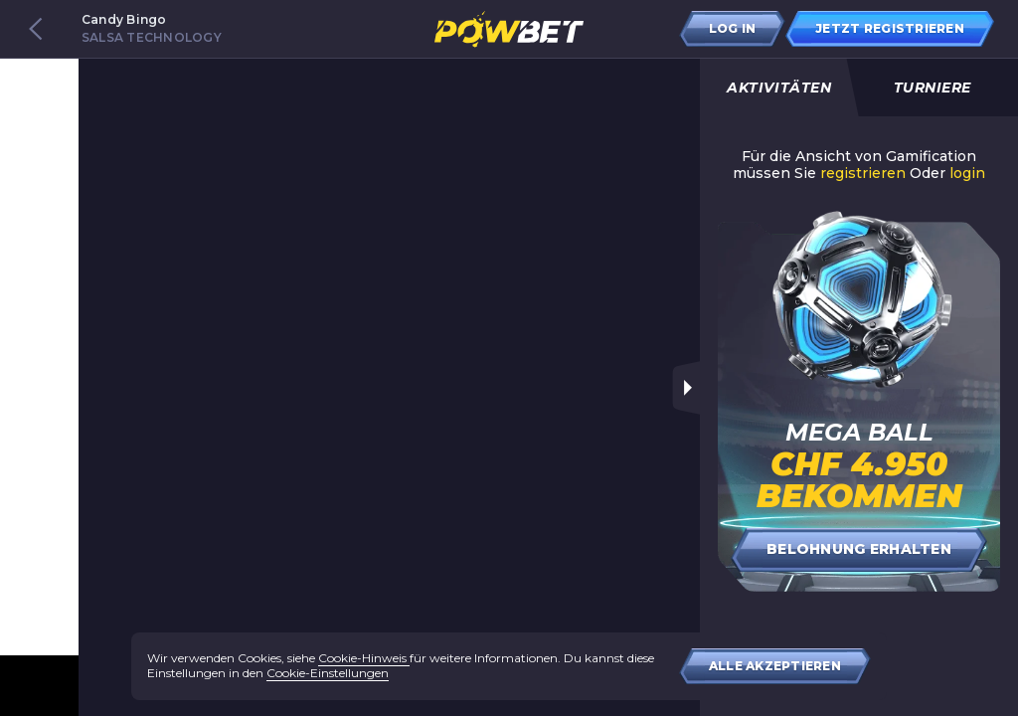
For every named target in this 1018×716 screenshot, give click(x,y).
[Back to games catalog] (36, 29)
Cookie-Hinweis (364, 657)
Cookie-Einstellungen (327, 672)
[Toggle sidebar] (686, 388)
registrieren (863, 173)
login (967, 173)
